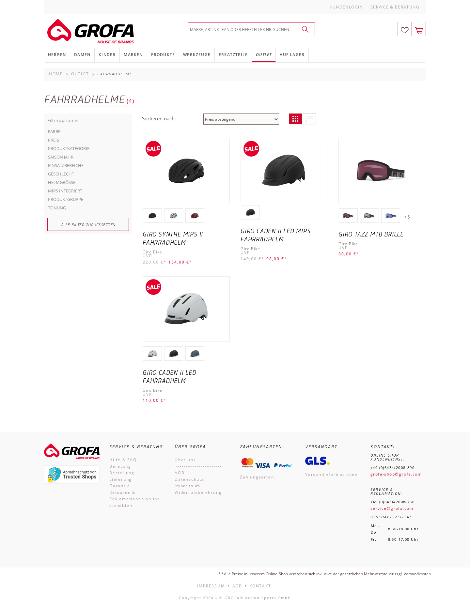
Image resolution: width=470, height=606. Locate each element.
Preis (53, 140)
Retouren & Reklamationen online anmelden (134, 499)
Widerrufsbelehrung (198, 492)
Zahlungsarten (257, 477)
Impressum (187, 486)
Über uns (185, 459)
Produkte (163, 54)
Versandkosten (417, 574)
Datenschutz (189, 479)
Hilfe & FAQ (123, 459)
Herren (57, 54)
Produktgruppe (65, 199)
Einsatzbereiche (66, 165)
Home (56, 74)
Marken (133, 54)
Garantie (119, 486)
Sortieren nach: (159, 118)
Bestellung (121, 473)
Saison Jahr (60, 157)
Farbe (54, 131)
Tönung (57, 208)
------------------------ (198, 466)
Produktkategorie (68, 148)
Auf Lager (292, 54)
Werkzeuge (197, 54)
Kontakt (260, 586)
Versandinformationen (331, 474)
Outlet (264, 54)
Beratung (120, 466)
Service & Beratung (394, 7)
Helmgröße (61, 182)
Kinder (107, 54)
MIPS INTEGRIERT (65, 191)
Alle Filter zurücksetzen (88, 224)
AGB (179, 473)
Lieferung (120, 479)
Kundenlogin (346, 7)
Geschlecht (61, 174)
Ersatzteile (233, 54)
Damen (82, 54)
